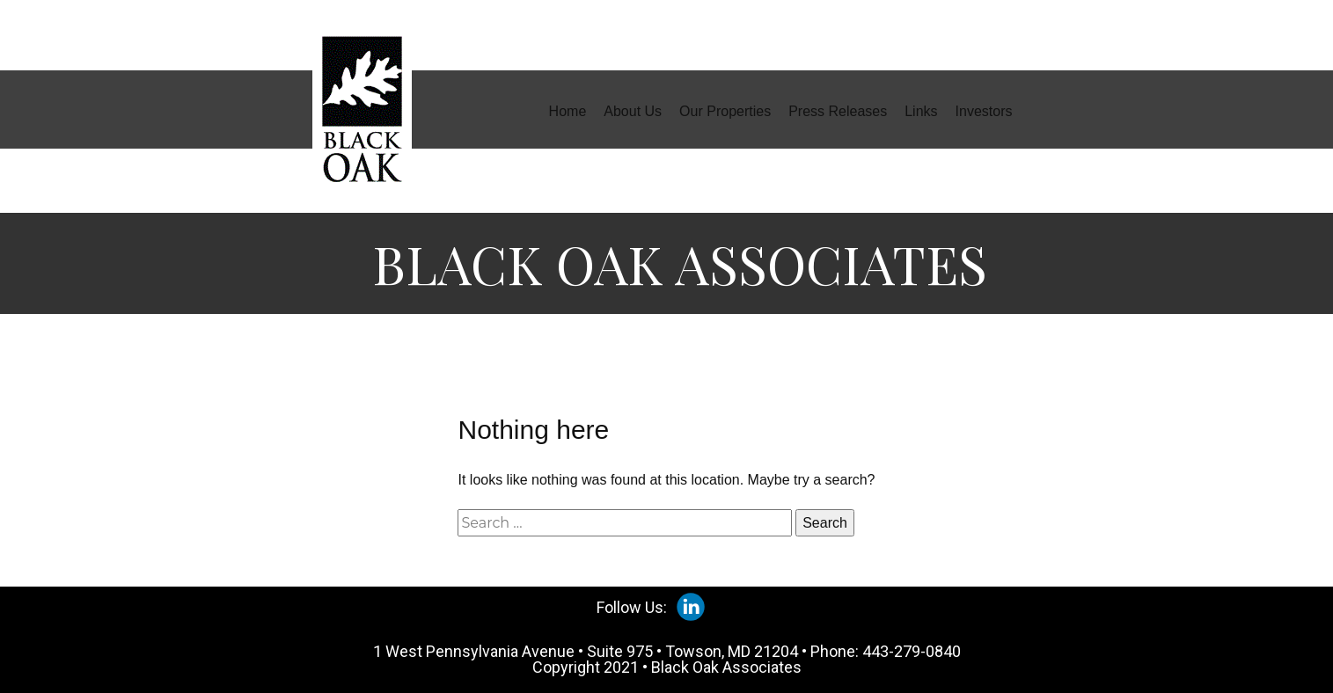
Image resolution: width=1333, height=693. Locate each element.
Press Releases (837, 111)
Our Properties (725, 111)
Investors (984, 111)
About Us (633, 111)
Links (921, 111)
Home (568, 111)
